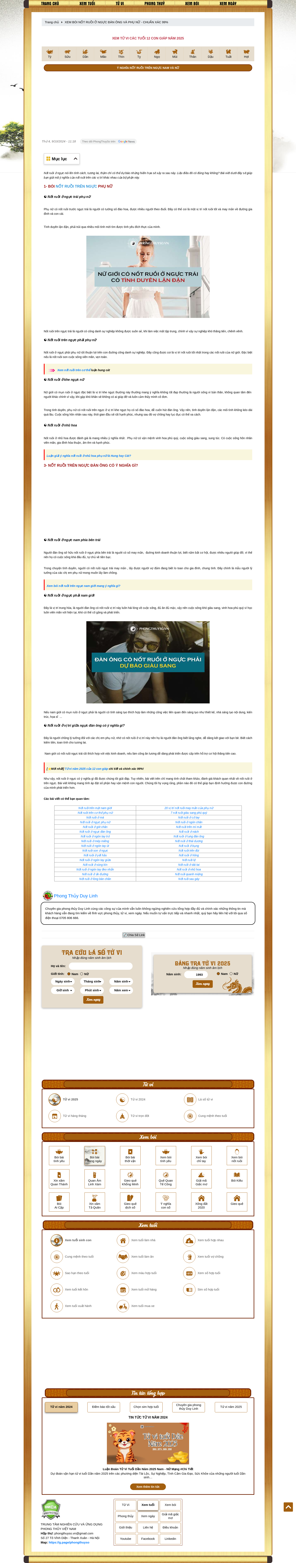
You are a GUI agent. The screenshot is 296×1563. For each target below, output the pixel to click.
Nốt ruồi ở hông (189, 855)
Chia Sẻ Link (136, 935)
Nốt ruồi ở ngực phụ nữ (95, 822)
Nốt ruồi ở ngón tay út (95, 845)
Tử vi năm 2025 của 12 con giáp (86, 768)
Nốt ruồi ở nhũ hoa (189, 869)
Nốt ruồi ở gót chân (95, 827)
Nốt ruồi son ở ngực (95, 850)
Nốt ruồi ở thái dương (189, 841)
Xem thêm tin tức (148, 1486)
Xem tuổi (87, 3)
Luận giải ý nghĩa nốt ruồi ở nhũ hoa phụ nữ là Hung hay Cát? (89, 455)
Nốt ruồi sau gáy (188, 879)
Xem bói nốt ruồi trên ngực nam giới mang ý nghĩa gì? (83, 586)
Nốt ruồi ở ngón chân (188, 822)
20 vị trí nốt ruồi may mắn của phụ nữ (189, 808)
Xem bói (192, 3)
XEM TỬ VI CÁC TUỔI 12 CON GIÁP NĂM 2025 (148, 38)
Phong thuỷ (155, 3)
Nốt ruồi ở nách (189, 831)
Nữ (84, 974)
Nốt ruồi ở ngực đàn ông (95, 831)
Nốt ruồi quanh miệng (189, 874)
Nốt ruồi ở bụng (189, 845)
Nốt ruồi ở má (95, 817)
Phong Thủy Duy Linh (76, 895)
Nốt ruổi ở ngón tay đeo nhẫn (95, 869)
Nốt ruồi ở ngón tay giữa (95, 860)
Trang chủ (50, 3)
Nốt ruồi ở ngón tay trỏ (95, 836)
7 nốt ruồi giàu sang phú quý (189, 812)
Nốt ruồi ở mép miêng (95, 841)
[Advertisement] (148, 106)
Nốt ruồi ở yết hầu (95, 855)
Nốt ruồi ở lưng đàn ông (189, 836)
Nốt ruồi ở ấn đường (95, 874)
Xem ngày (228, 3)
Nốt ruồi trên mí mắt (189, 827)
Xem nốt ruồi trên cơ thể (73, 370)
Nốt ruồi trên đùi (189, 850)
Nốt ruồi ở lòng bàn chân (95, 879)
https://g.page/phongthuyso (69, 1542)
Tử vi (120, 3)
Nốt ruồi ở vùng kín (95, 864)
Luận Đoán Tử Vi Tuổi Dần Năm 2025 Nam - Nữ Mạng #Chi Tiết (148, 1469)
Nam (72, 974)
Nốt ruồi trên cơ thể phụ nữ (95, 812)
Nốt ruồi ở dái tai (189, 864)
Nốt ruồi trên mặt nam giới (95, 808)
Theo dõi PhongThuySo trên (108, 141)
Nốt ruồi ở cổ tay (189, 817)
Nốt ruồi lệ (188, 860)
